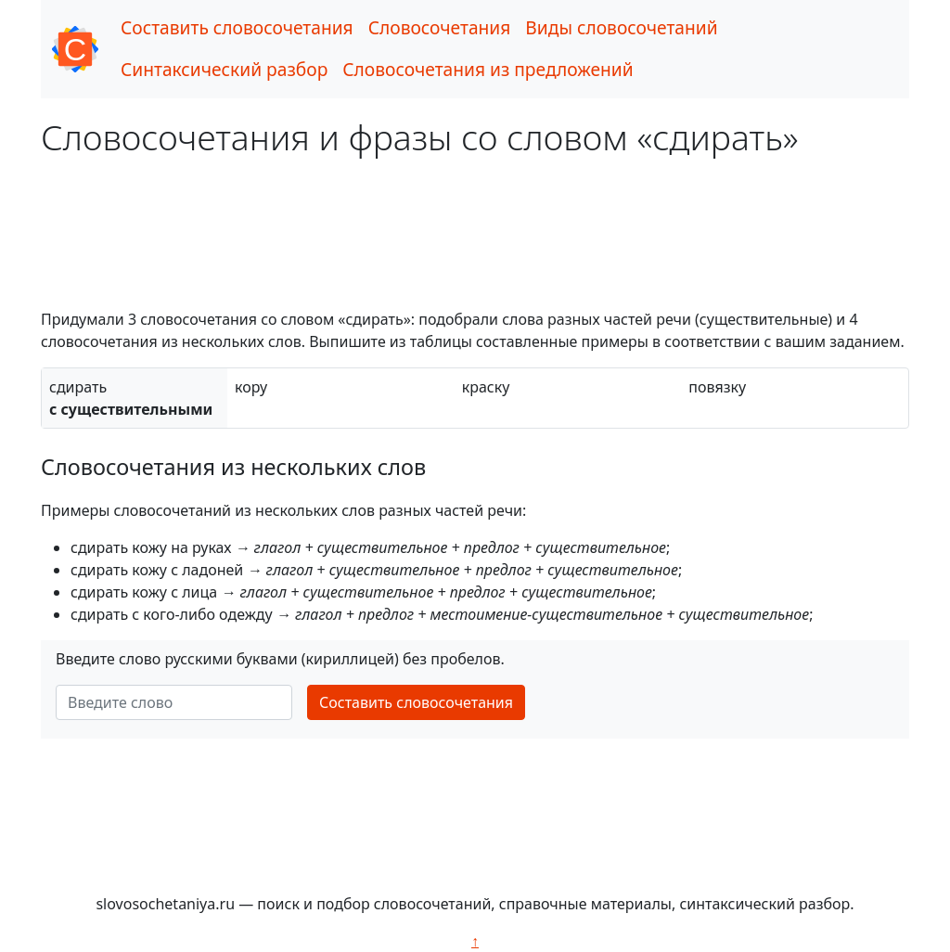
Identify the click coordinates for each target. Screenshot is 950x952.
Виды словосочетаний (621, 27)
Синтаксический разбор (224, 69)
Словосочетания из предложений (487, 69)
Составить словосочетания (237, 27)
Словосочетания (439, 27)
